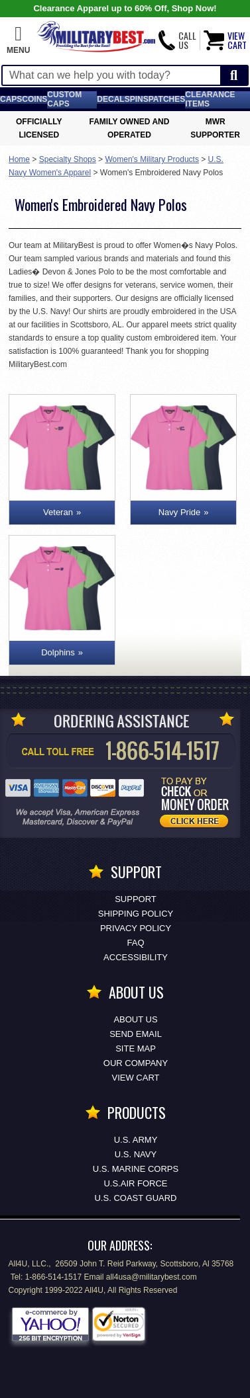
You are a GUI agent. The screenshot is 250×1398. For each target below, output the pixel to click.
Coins (34, 99)
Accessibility (135, 957)
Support (135, 899)
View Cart (136, 1078)
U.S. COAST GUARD (135, 1198)
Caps (11, 99)
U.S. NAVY (135, 1154)
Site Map (135, 1048)
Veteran (58, 512)
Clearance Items (210, 99)
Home (19, 159)
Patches (167, 99)
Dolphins (58, 652)
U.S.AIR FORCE (135, 1183)
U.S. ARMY (136, 1140)
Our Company (135, 1063)
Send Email (135, 1034)
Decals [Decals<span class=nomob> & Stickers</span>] (113, 99)
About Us (135, 1019)
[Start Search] (233, 76)
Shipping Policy (135, 914)
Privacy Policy (135, 928)
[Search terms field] (111, 75)
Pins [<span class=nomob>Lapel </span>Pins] (139, 99)
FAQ (135, 943)
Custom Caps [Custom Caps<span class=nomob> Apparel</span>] (64, 99)
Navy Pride (179, 512)
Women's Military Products (151, 159)
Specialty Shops (67, 159)
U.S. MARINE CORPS (135, 1169)
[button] (18, 40)
